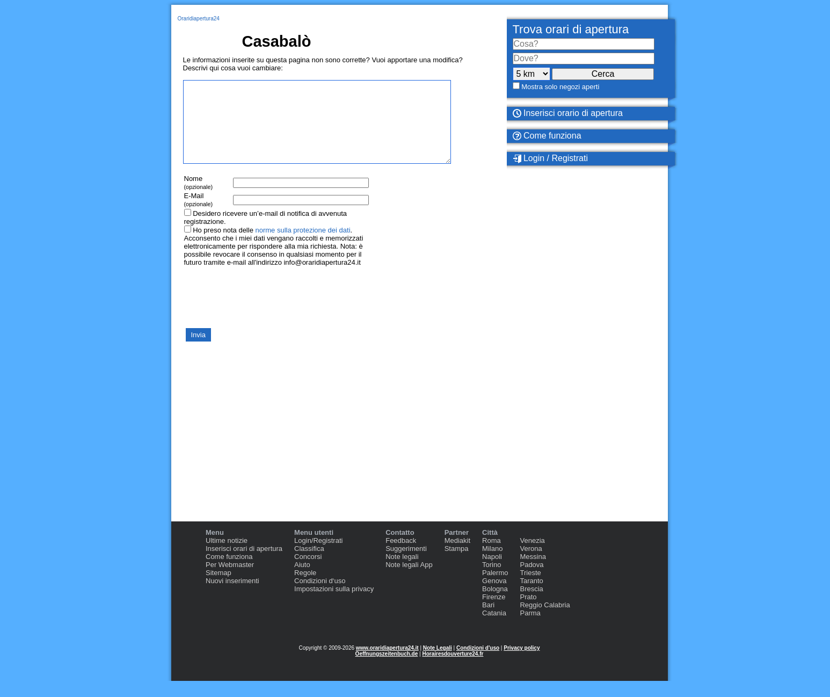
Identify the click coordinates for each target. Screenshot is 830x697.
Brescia (531, 605)
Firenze (493, 613)
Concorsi (308, 573)
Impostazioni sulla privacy (334, 605)
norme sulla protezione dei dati (302, 246)
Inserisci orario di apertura (568, 113)
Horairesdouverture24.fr (452, 670)
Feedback (400, 557)
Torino (491, 581)
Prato (528, 613)
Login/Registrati (318, 557)
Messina (532, 573)
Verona (531, 565)
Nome (198, 198)
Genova (494, 597)
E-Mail (198, 215)
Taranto (531, 597)
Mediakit (457, 557)
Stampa (457, 565)
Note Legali (437, 664)
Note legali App (408, 581)
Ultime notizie (226, 557)
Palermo (495, 589)
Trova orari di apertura (571, 29)
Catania (494, 629)
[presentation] (264, 312)
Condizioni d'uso (477, 664)
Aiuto (302, 581)
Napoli (492, 573)
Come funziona (547, 135)
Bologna (495, 605)
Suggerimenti (406, 565)
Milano (492, 565)
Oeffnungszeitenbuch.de (386, 670)
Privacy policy (522, 664)
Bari (488, 621)
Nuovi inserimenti (232, 597)
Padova (531, 581)
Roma (491, 557)
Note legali (401, 573)
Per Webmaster (230, 581)
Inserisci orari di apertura (244, 565)
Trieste (530, 589)
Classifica (309, 565)
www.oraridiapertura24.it (387, 664)
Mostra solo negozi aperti (560, 87)
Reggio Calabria (545, 621)
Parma (530, 629)
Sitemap (218, 589)
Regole (305, 589)
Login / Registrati (550, 158)
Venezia (532, 557)
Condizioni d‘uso (319, 597)
